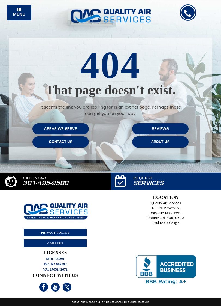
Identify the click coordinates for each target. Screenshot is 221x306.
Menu (19, 12)
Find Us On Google (166, 223)
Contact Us (60, 142)
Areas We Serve (60, 129)
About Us (160, 142)
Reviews (160, 129)
